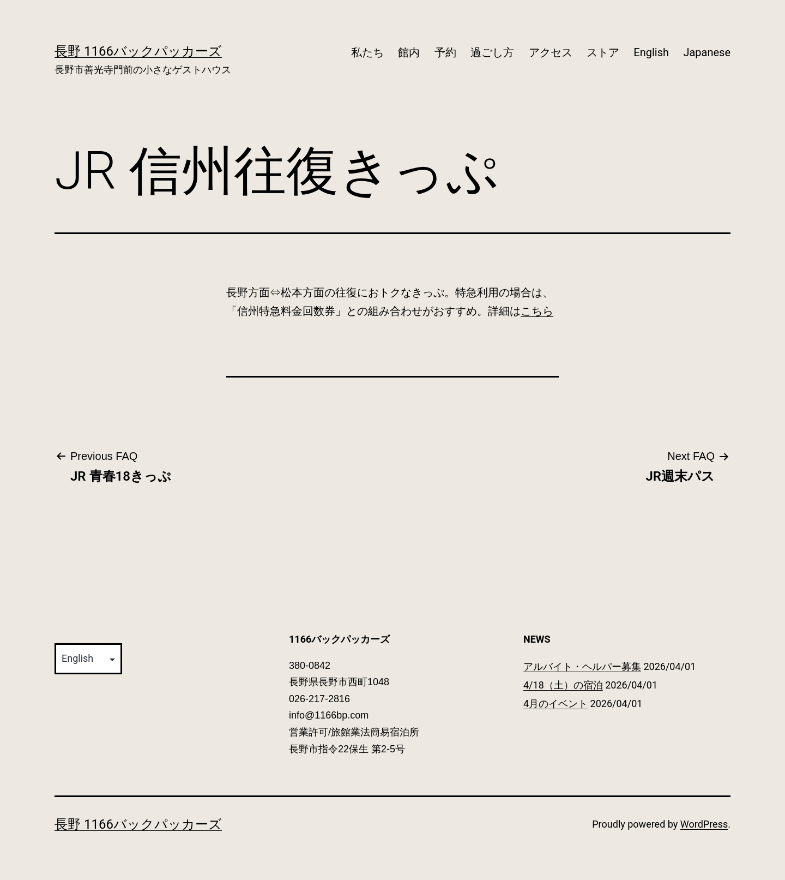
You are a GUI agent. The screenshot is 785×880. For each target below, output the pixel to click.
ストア (603, 52)
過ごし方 (492, 52)
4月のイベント (555, 703)
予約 (445, 52)
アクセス (550, 52)
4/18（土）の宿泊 (563, 685)
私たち (367, 52)
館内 (409, 52)
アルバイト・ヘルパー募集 (582, 666)
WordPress (704, 824)
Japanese (706, 52)
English (651, 52)
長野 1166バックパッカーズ (138, 51)
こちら (537, 311)
